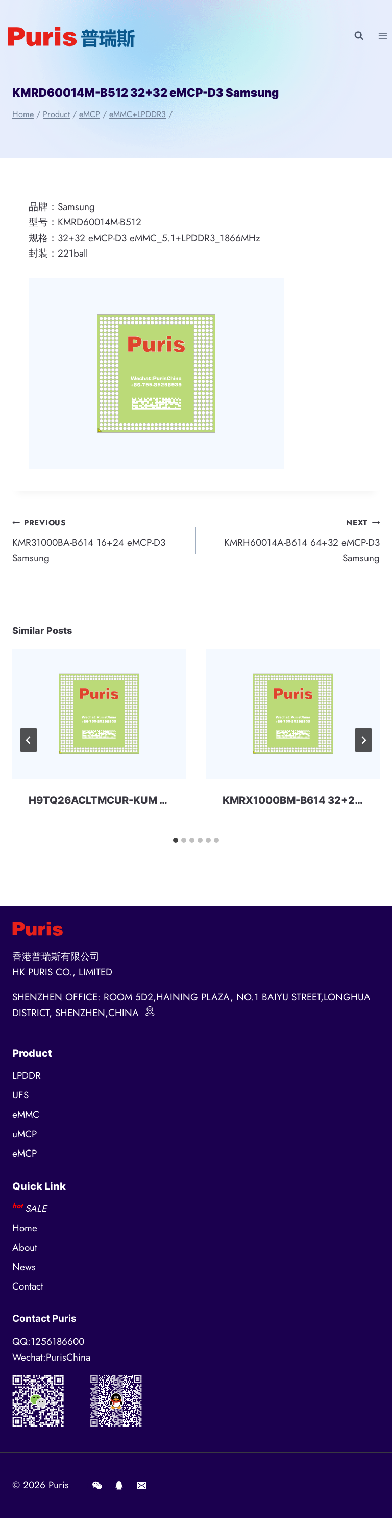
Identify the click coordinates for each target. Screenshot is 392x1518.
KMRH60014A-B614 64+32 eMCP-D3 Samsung (293, 540)
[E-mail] (141, 1485)
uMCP (24, 1134)
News (24, 1267)
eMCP (24, 1153)
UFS (20, 1095)
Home (24, 1228)
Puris (58, 1485)
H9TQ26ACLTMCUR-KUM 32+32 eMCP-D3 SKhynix (158, 800)
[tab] (175, 840)
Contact (27, 1286)
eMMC (25, 1114)
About (24, 1247)
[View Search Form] (359, 36)
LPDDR (26, 1076)
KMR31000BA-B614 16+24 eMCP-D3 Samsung (99, 540)
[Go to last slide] (28, 740)
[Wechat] (97, 1485)
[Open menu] (382, 35)
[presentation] (99, 714)
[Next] (363, 740)
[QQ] (119, 1485)
